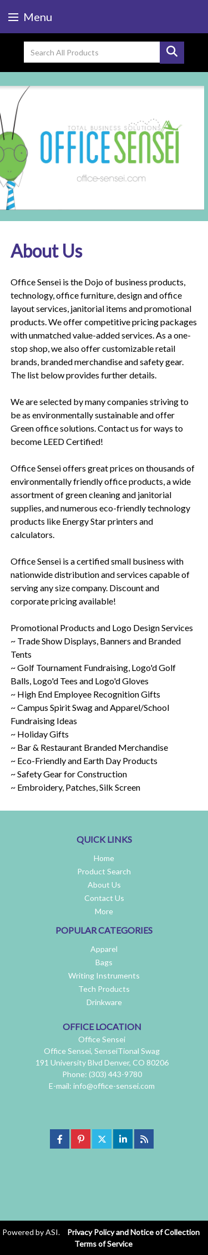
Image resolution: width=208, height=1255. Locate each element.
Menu (30, 16)
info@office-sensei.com (114, 1085)
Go (172, 53)
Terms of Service (103, 1243)
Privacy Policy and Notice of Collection (133, 1232)
